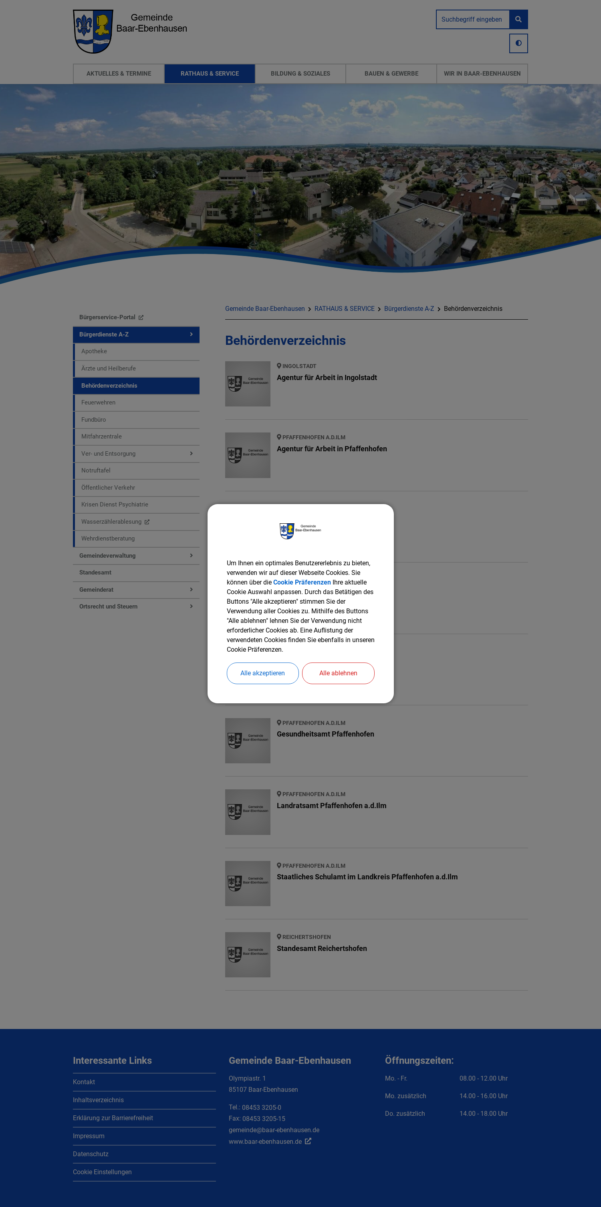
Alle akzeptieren (262, 673)
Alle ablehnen (338, 673)
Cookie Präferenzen (302, 582)
